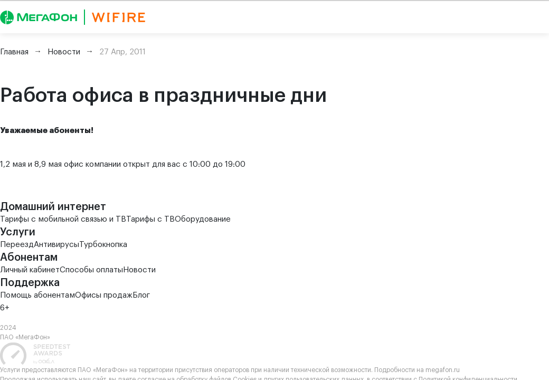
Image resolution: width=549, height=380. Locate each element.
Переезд (17, 245)
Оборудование (203, 219)
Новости (139, 270)
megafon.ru (442, 370)
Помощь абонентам (37, 295)
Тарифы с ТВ (150, 219)
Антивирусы (56, 245)
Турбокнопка (103, 245)
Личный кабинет (30, 270)
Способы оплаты (91, 270)
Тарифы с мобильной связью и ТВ (63, 219)
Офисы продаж (103, 295)
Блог (141, 295)
